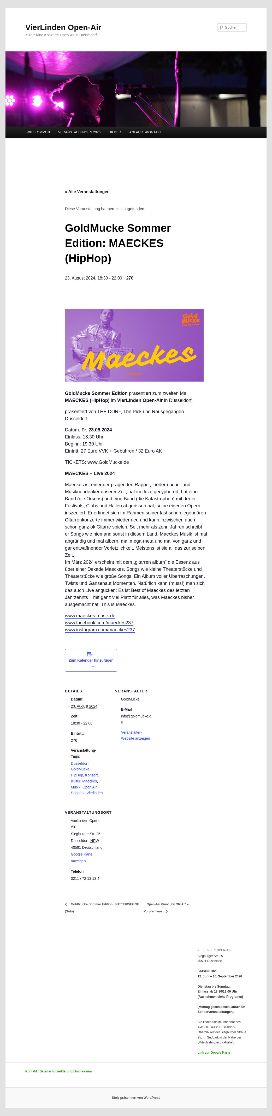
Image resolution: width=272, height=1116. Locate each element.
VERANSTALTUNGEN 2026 (79, 132)
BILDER (115, 132)
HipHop (77, 775)
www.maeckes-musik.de (90, 615)
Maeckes (89, 781)
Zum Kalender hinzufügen (91, 660)
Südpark (78, 793)
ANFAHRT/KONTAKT (145, 132)
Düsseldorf (79, 763)
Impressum (83, 1071)
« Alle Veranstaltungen (87, 191)
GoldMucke (80, 769)
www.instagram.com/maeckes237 (100, 629)
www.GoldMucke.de (108, 462)
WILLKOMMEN (38, 132)
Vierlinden (95, 793)
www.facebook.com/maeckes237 (99, 622)
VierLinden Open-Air (63, 27)
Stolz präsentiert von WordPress (136, 1098)
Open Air (89, 787)
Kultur (75, 781)
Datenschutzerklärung (55, 1071)
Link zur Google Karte (214, 1052)
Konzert (91, 775)
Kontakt (31, 1071)
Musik (76, 787)
